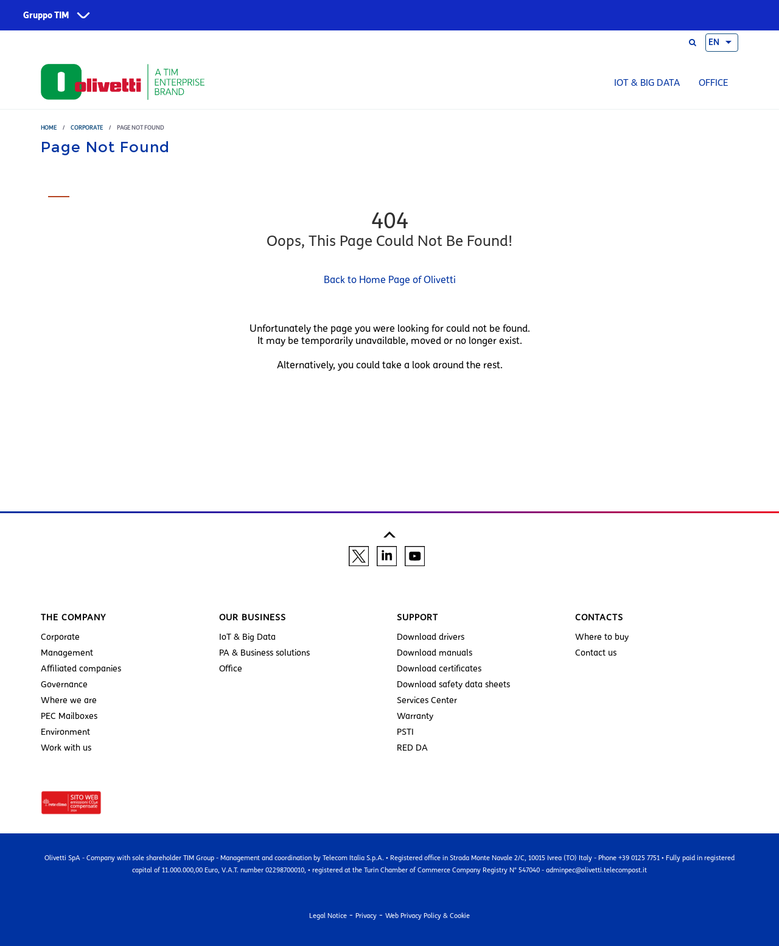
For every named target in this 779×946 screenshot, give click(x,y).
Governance (64, 684)
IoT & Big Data (647, 82)
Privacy (366, 915)
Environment (65, 732)
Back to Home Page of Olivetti (390, 280)
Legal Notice (328, 915)
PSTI (405, 732)
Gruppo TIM (46, 15)
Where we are (69, 700)
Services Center (427, 700)
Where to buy (602, 637)
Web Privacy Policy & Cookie (427, 915)
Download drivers (430, 637)
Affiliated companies (81, 669)
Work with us (66, 748)
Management (67, 653)
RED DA (412, 748)
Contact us (596, 653)
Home (49, 127)
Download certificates (439, 669)
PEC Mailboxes (69, 716)
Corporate (87, 127)
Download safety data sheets (453, 684)
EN (713, 42)
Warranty (415, 716)
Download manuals (434, 653)
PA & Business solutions (264, 653)
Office (713, 82)
